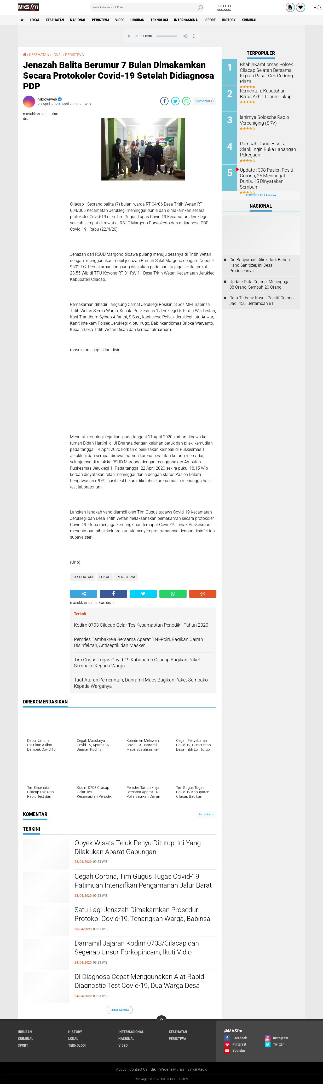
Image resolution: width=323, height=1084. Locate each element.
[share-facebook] (164, 101)
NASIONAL (78, 20)
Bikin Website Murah (167, 1069)
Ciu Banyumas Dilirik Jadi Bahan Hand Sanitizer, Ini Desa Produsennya (259, 265)
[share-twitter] (175, 101)
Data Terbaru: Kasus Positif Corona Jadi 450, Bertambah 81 (261, 300)
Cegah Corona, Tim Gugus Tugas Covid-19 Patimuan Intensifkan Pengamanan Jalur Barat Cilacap (143, 885)
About (121, 1069)
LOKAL (35, 20)
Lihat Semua (120, 1010)
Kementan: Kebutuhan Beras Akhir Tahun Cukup (266, 93)
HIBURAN (137, 20)
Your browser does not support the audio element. (161, 36)
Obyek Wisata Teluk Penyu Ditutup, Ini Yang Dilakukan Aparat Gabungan (137, 847)
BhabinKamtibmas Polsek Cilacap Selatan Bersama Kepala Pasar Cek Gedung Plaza (264, 72)
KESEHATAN (55, 20)
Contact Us (138, 1069)
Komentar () (205, 101)
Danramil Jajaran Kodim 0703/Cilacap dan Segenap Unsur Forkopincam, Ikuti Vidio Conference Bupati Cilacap (136, 952)
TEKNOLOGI (159, 20)
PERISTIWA (100, 20)
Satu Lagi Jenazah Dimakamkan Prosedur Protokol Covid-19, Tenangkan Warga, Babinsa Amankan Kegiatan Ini (142, 918)
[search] (147, 7)
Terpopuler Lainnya (261, 195)
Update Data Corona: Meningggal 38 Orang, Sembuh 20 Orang (260, 284)
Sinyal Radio (197, 1069)
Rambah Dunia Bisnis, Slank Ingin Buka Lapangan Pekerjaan (266, 149)
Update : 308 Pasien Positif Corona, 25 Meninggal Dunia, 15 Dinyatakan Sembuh (266, 175)
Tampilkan (206, 814)
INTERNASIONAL (186, 20)
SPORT (210, 20)
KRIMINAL (249, 20)
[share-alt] (83, 594)
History (229, 20)
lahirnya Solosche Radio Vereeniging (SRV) (262, 119)
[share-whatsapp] (186, 101)
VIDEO (119, 20)
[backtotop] (161, 1020)
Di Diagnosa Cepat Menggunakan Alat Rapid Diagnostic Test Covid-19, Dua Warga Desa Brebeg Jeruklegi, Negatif (139, 985)
